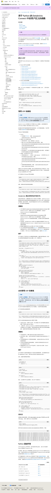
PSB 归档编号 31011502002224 (19, 488)
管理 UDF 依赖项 (22, 25)
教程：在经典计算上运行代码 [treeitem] (10, 73)
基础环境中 (24, 129)
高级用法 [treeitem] (6, 92)
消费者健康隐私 (24, 489)
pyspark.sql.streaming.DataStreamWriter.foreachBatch (32, 83)
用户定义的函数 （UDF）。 (39, 38)
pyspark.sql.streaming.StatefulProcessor (29, 85)
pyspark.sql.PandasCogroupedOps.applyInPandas (31, 77)
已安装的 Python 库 (27, 453)
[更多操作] (49, 12)
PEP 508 (27, 136)
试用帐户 (47, 4)
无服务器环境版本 (42, 456)
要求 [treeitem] (5, 60)
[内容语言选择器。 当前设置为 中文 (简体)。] (4, 485)
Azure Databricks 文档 (25, 12)
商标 (34, 489)
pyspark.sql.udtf (25, 69)
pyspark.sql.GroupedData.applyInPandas (29, 74)
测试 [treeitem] (6, 83)
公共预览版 (25, 117)
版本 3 (39, 471)
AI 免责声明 (3, 489)
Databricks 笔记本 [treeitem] (8, 64)
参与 (16, 489)
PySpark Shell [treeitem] (8, 84)
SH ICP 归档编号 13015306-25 (6, 488)
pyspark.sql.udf (24, 66)
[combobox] (8, 12)
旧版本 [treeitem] (6, 94)
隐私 (27, 488)
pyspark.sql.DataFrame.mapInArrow (28, 72)
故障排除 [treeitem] (7, 86)
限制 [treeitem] (6, 87)
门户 (43, 4)
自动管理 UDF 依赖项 (23, 27)
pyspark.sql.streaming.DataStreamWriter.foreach (31, 82)
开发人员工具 (32, 12)
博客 (12, 489)
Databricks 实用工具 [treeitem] (6, 45)
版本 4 (39, 468)
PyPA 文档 (44, 230)
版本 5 (39, 466)
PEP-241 (41, 229)
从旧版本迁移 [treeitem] (8, 78)
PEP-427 (35, 227)
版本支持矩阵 (22, 54)
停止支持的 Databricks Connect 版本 (39, 459)
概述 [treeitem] (4, 41)
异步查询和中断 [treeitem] (8, 81)
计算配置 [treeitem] (6, 63)
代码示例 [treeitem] (7, 75)
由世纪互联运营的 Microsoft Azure (36, 488)
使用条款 (30, 489)
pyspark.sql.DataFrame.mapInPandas (29, 71)
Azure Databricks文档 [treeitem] (6, 14)
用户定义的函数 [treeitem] (8, 80)
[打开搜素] (48, 1)
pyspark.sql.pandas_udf (26, 68)
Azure (19, 12)
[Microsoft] (2, 1)
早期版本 (8, 489)
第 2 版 (39, 475)
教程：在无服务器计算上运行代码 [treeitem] (10, 70)
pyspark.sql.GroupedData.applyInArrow (29, 75)
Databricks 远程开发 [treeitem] (7, 98)
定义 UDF (21, 24)
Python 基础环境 (22, 28)
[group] (34, 180)
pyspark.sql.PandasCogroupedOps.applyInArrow (31, 78)
